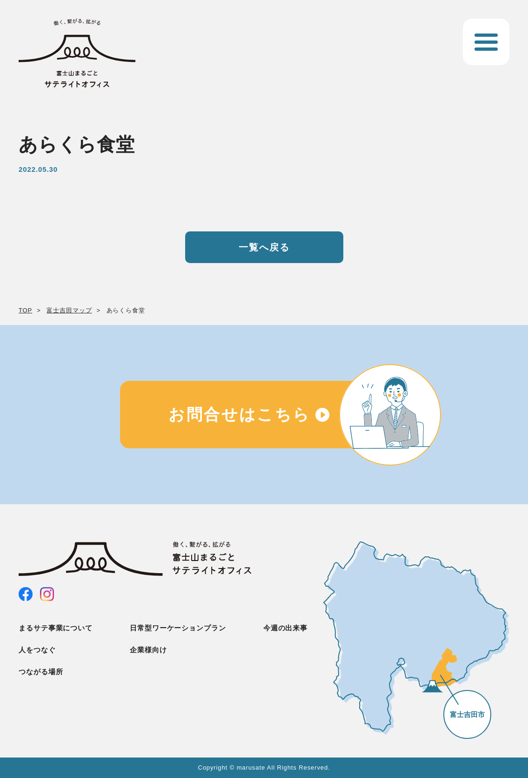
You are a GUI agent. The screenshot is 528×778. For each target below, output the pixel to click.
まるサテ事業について (56, 628)
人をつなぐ (37, 650)
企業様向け (148, 650)
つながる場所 (41, 672)
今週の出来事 (285, 628)
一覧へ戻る (264, 247)
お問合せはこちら (239, 414)
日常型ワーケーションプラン (178, 628)
